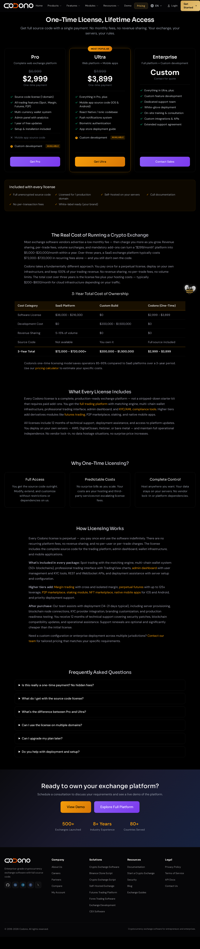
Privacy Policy (173, 867)
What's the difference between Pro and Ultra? (54, 712)
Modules (91, 5)
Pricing (141, 5)
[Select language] (156, 5)
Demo (127, 5)
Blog (129, 886)
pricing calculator (47, 368)
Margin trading (64, 587)
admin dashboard (144, 568)
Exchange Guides (136, 892)
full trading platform (93, 404)
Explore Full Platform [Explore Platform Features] (116, 807)
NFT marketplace (101, 592)
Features (73, 5)
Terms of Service (174, 873)
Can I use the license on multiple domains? (52, 725)
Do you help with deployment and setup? (51, 752)
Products (55, 5)
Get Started (190, 5)
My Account (58, 892)
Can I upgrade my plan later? (42, 738)
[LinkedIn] (15, 885)
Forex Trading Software (102, 898)
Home (39, 5)
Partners (56, 879)
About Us (57, 867)
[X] (38, 885)
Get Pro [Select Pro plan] (35, 162)
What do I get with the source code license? (52, 698)
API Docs (170, 879)
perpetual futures (131, 587)
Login (172, 5)
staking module (77, 592)
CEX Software (97, 911)
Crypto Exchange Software (104, 867)
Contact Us (171, 886)
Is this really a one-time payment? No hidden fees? (58, 685)
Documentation (136, 867)
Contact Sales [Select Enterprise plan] (164, 162)
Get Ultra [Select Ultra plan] (100, 162)
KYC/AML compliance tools (137, 409)
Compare (57, 886)
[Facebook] (30, 885)
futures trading (75, 414)
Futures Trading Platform (103, 892)
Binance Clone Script (101, 873)
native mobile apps (127, 592)
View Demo (76, 807)
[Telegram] (23, 885)
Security (132, 879)
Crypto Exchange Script (102, 879)
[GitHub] (8, 885)
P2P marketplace (53, 592)
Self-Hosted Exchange (101, 886)
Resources (111, 5)
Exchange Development (102, 905)
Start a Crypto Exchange (140, 873)
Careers (56, 873)
